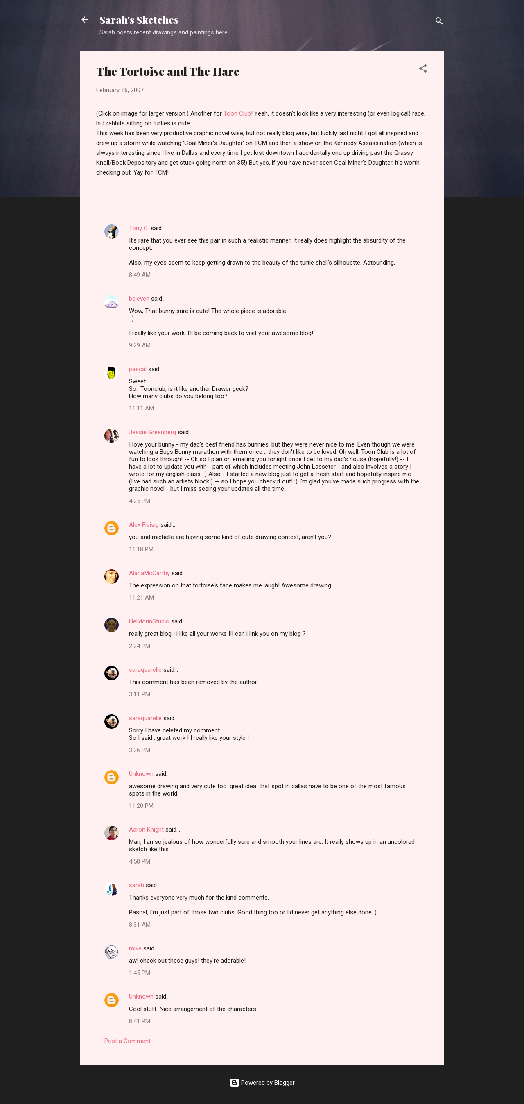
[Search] (439, 22)
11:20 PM (141, 805)
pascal (138, 369)
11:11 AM (141, 408)
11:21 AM (141, 597)
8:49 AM (140, 275)
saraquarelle (145, 669)
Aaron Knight (146, 829)
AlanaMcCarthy (149, 573)
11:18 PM (141, 549)
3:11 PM (139, 694)
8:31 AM (140, 924)
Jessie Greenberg (152, 432)
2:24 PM (139, 646)
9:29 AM (140, 345)
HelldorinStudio (149, 621)
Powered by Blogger (262, 1082)
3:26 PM (139, 750)
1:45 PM (139, 973)
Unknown (141, 774)
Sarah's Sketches (138, 19)
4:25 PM (139, 501)
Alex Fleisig (144, 524)
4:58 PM (139, 861)
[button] (423, 69)
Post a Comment (127, 1041)
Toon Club (237, 113)
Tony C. (139, 228)
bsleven (139, 298)
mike (135, 948)
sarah (136, 885)
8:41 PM (139, 1021)
